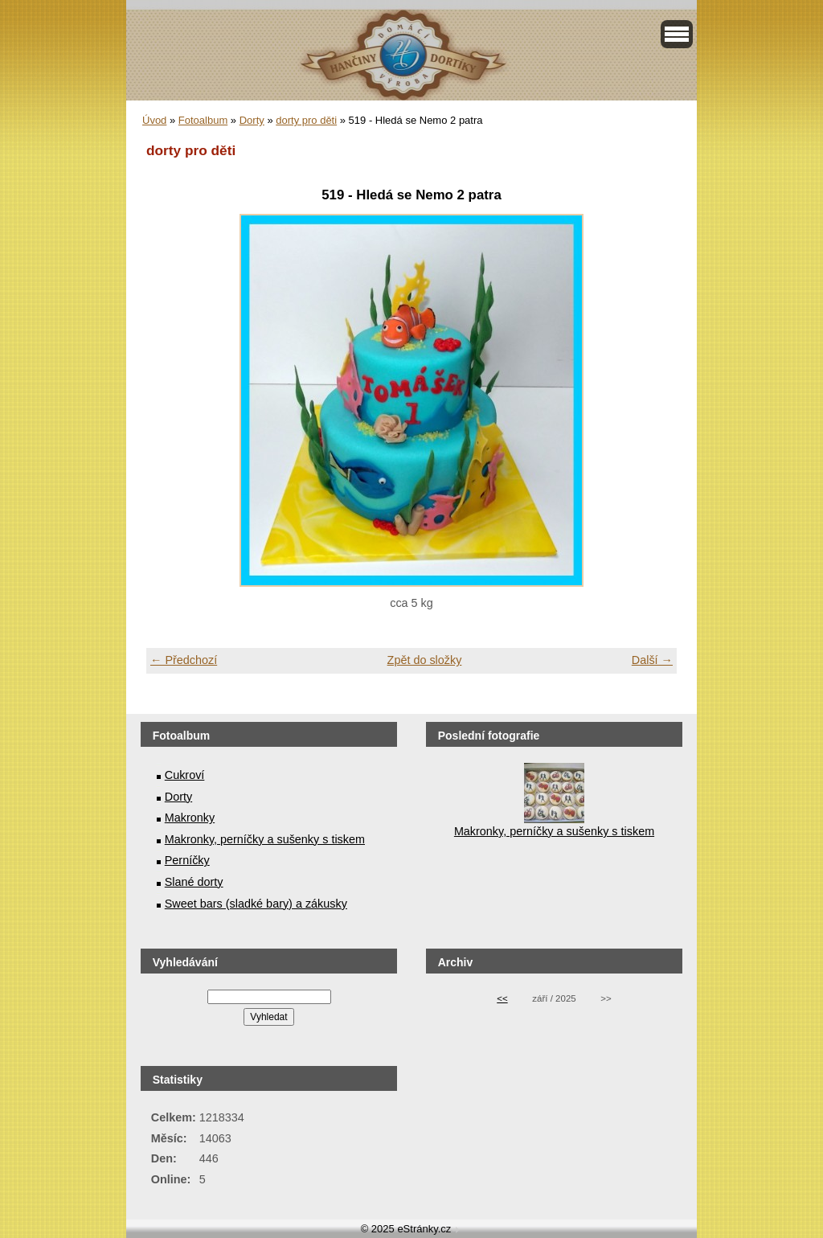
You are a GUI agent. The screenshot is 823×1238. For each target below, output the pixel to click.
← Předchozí (183, 660)
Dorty (252, 120)
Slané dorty (194, 881)
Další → (652, 660)
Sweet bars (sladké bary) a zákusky (256, 903)
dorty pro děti (306, 120)
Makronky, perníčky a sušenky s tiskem (265, 839)
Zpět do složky (424, 660)
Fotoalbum (202, 120)
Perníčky (187, 860)
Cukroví (185, 775)
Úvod (154, 120)
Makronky (190, 817)
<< (502, 998)
